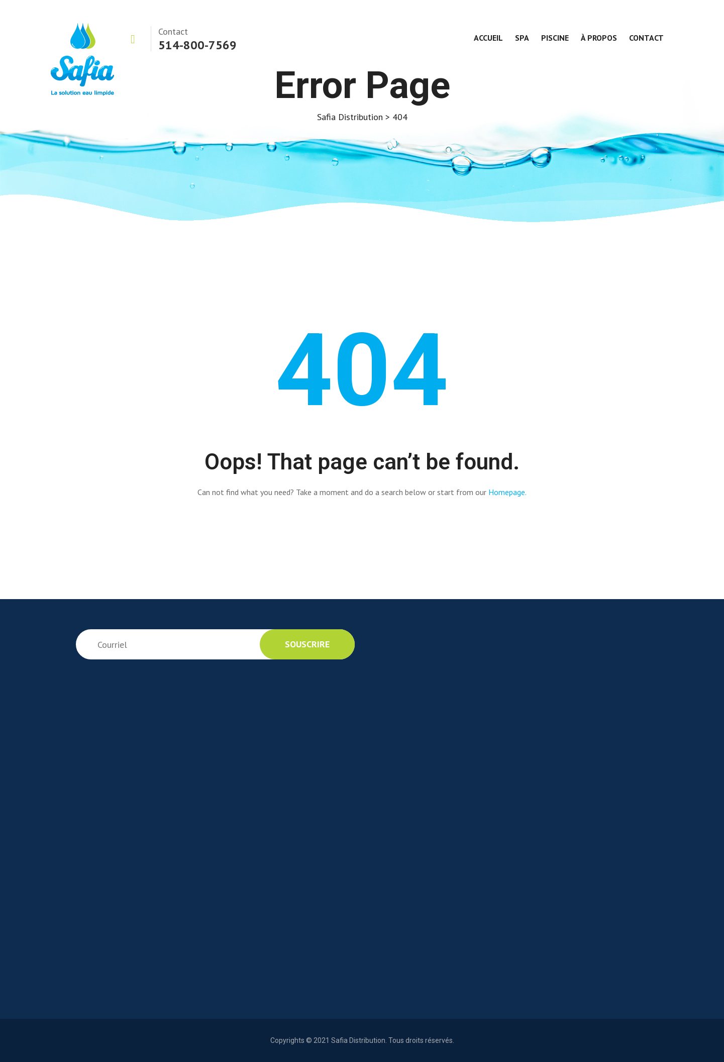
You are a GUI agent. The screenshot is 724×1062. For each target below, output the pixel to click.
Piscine (555, 38)
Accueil (488, 38)
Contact (646, 38)
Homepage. (507, 492)
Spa (522, 38)
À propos (599, 38)
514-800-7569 (197, 45)
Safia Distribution (358, 1040)
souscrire (307, 644)
